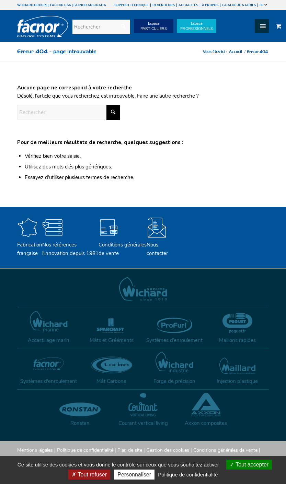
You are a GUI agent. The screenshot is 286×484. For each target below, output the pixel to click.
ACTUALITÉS (188, 5)
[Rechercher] (101, 26)
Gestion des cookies (167, 450)
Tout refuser (89, 474)
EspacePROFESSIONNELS (196, 26)
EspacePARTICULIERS (153, 26)
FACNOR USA (60, 5)
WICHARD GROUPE (32, 5)
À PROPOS (210, 5)
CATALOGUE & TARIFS (239, 5)
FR (263, 5)
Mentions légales (35, 450)
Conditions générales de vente (123, 245)
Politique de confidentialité (85, 450)
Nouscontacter (157, 245)
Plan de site (129, 450)
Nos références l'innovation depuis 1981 (70, 245)
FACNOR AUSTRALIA (89, 5)
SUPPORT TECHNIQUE (131, 5)
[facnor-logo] (42, 31)
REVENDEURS (163, 5)
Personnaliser (134, 474)
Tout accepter (249, 465)
